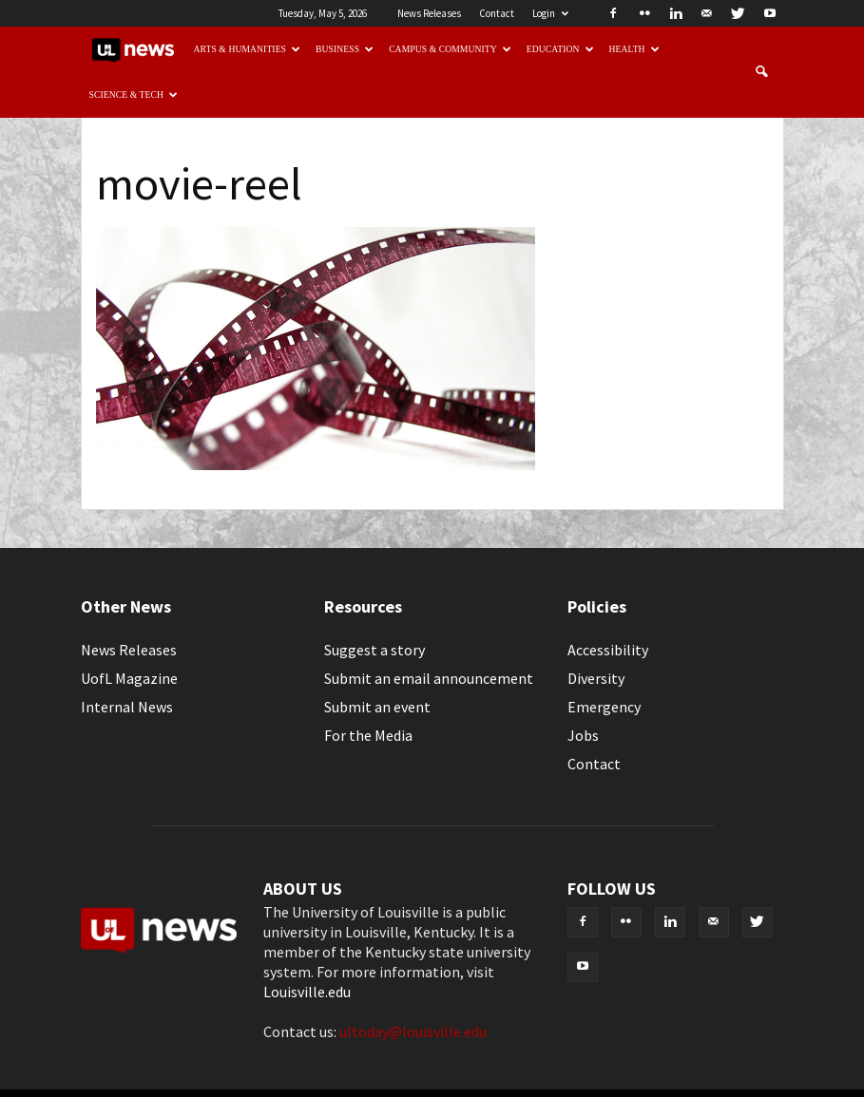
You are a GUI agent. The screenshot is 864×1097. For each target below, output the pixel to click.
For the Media (368, 735)
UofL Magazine (129, 678)
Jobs (583, 735)
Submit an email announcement (428, 678)
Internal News (127, 706)
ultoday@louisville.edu (413, 1031)
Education (560, 49)
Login (550, 13)
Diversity (595, 678)
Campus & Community (450, 49)
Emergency (604, 706)
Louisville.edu (307, 991)
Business (345, 49)
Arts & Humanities (247, 49)
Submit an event (377, 706)
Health (634, 49)
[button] (761, 72)
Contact (496, 13)
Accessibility (607, 649)
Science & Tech (134, 94)
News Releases (429, 13)
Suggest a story (374, 649)
